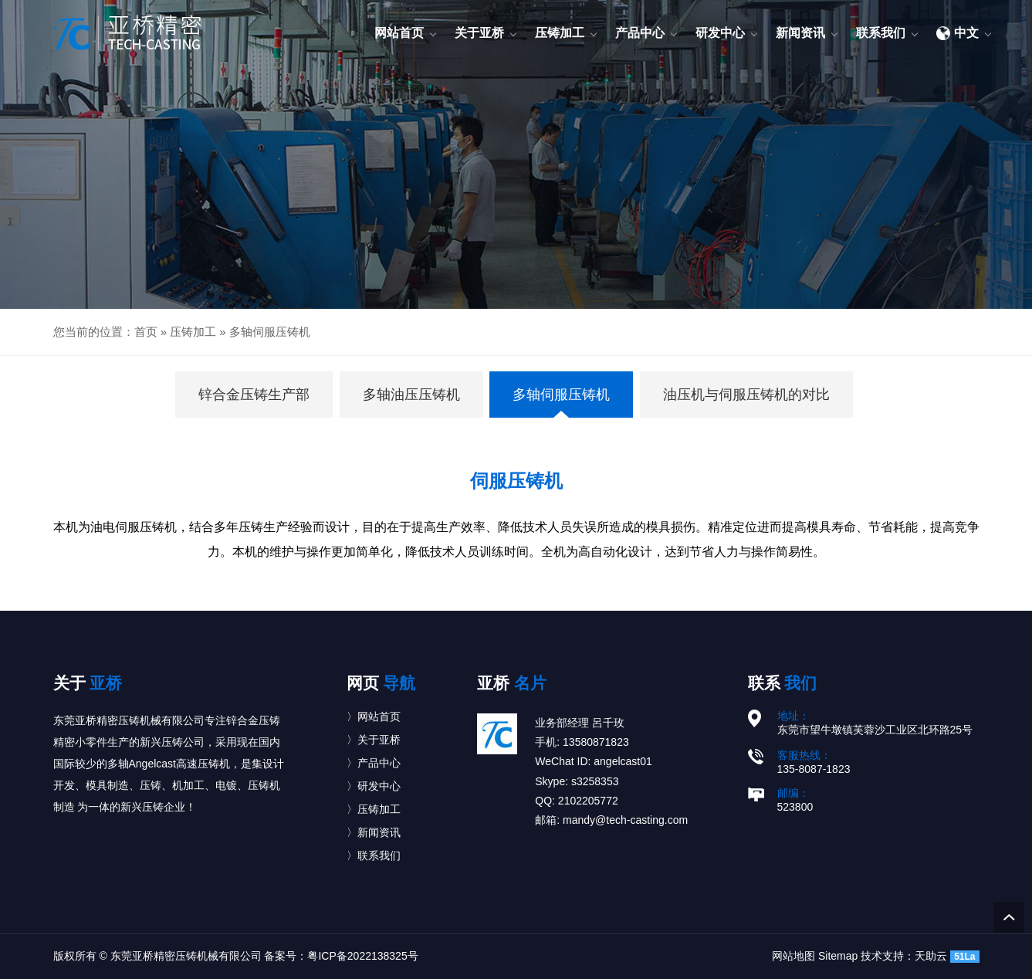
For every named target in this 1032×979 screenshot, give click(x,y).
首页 (145, 331)
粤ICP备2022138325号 (362, 956)
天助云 (931, 956)
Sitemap (838, 956)
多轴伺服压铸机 (269, 331)
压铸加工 (193, 331)
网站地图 (793, 956)
